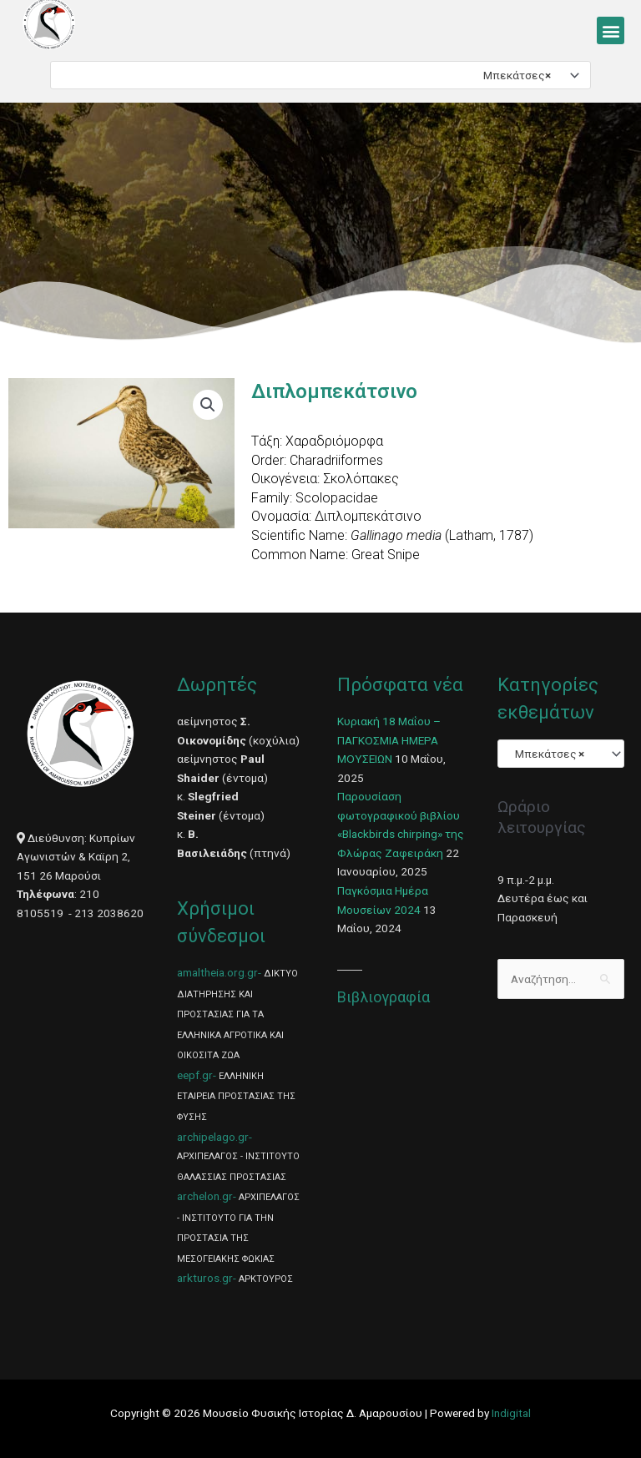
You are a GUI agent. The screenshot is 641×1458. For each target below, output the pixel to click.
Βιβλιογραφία (383, 997)
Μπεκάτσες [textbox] (513, 75)
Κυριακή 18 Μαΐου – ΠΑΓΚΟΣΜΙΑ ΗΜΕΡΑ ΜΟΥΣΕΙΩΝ (389, 739)
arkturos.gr (205, 1277)
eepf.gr (195, 1075)
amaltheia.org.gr (217, 972)
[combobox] (320, 75)
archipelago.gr (213, 1136)
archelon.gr (205, 1196)
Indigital (511, 1413)
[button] (610, 30)
